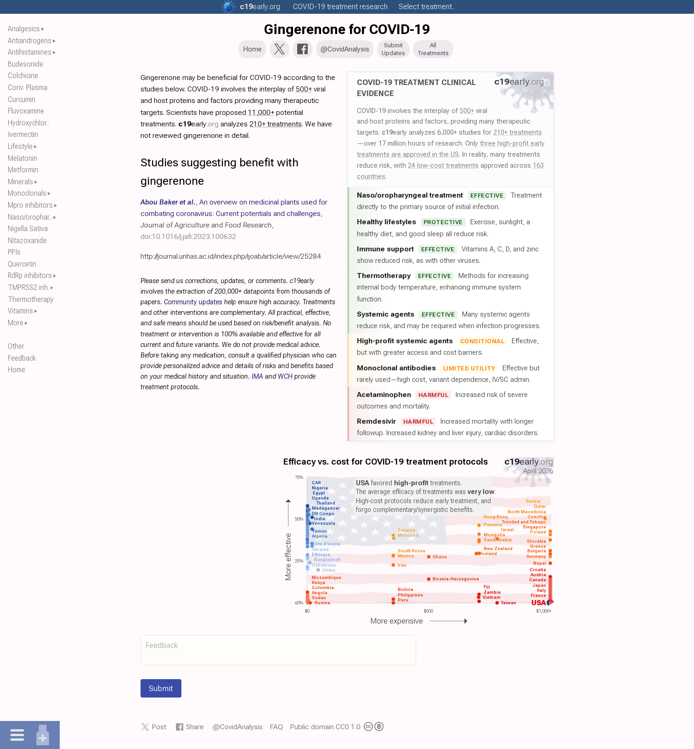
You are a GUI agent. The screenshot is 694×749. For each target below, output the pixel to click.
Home (16, 369)
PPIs (14, 252)
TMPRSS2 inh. (28, 287)
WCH (285, 379)
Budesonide (25, 64)
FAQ (276, 729)
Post (159, 729)
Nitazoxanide (27, 240)
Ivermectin (23, 134)
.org (260, 6)
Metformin (23, 169)
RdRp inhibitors (30, 275)
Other (16, 346)
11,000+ (261, 114)
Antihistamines (29, 52)
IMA (257, 379)
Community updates (193, 305)
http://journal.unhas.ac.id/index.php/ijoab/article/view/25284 (231, 258)
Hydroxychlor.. (28, 123)
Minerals (20, 181)
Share (195, 729)
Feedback (22, 358)
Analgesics (24, 28)
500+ (467, 113)
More (15, 322)
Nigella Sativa (28, 228)
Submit (161, 691)
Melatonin (22, 158)
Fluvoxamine (26, 111)
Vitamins (20, 310)
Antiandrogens (29, 40)
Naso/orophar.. (30, 217)
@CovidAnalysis (238, 729)
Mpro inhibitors (30, 205)
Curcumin (21, 99)
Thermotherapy (31, 299)
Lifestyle (20, 146)
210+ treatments (517, 135)
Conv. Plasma (27, 87)
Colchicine (23, 75)
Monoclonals (27, 193)
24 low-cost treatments (443, 168)
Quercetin (22, 264)
